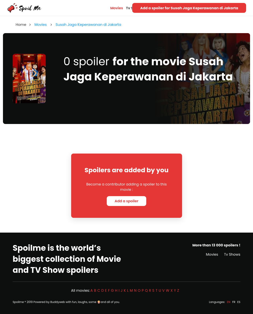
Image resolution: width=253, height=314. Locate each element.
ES (238, 302)
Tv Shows (232, 254)
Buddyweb (57, 302)
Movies (116, 8)
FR (233, 302)
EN (228, 302)
